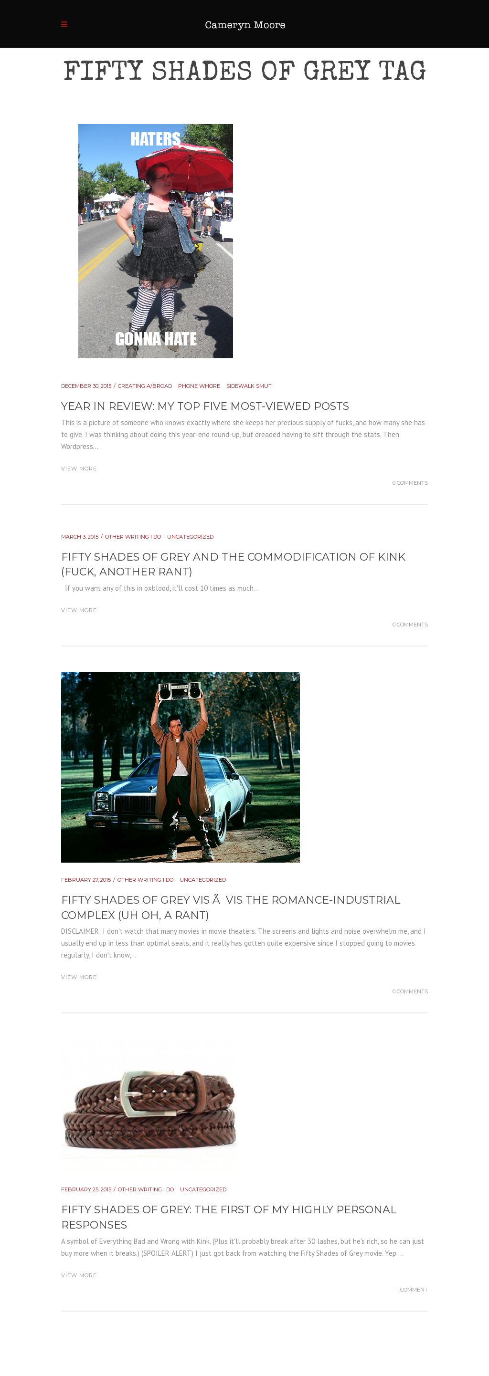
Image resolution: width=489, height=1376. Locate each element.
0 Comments (410, 483)
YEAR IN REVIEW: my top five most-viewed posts (205, 406)
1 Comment (412, 1289)
